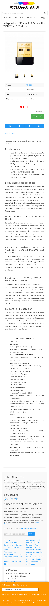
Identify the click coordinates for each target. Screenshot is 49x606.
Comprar (37, 116)
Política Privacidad (11, 542)
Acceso (19, 17)
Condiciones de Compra (13, 545)
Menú (7, 17)
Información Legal (33, 540)
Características (10, 134)
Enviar (31, 534)
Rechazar (18, 589)
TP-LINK (29, 85)
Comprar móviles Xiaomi (13, 557)
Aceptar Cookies (30, 589)
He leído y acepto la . (21, 528)
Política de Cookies (29, 603)
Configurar (7, 589)
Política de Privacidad (28, 528)
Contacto (32, 17)
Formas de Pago (32, 545)
